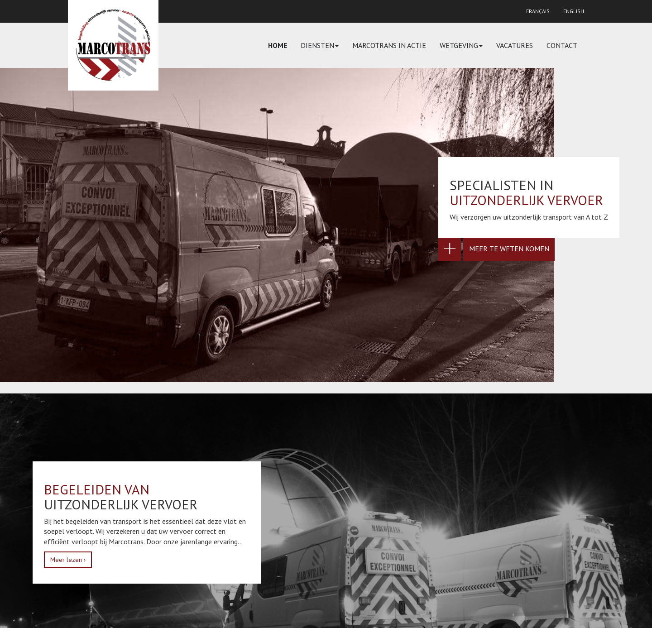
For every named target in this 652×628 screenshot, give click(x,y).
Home (277, 45)
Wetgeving (461, 45)
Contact (562, 45)
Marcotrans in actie (389, 45)
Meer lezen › (68, 560)
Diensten (320, 45)
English (573, 11)
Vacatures (514, 45)
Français (538, 11)
